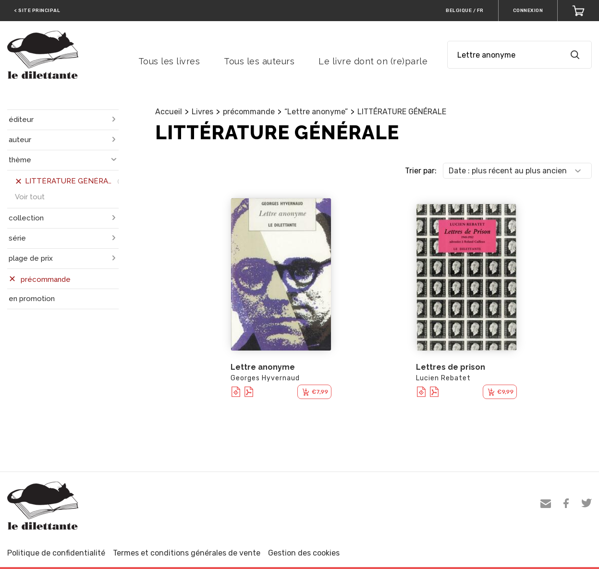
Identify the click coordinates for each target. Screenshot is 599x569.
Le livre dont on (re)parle (373, 61)
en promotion (32, 298)
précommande (249, 111)
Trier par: (421, 170)
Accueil (168, 111)
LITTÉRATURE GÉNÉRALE (401, 111)
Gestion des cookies (304, 552)
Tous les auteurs (259, 61)
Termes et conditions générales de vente (186, 552)
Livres (202, 111)
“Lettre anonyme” (316, 111)
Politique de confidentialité (56, 552)
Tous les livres (169, 61)
